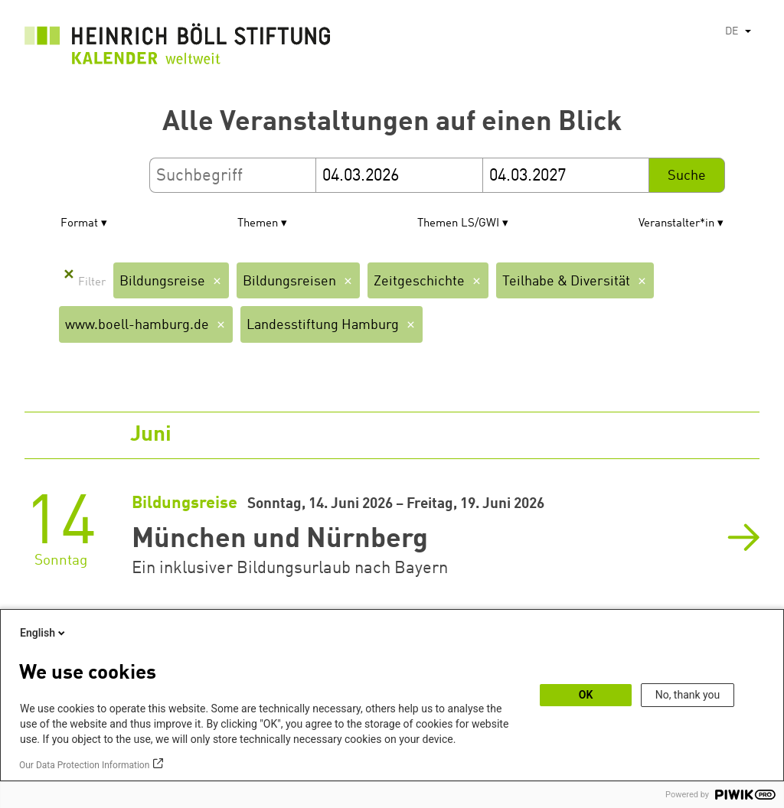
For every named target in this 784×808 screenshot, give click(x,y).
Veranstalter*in (676, 224)
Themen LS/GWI (458, 224)
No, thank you (687, 695)
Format (79, 224)
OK (586, 695)
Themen (257, 224)
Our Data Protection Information (84, 765)
